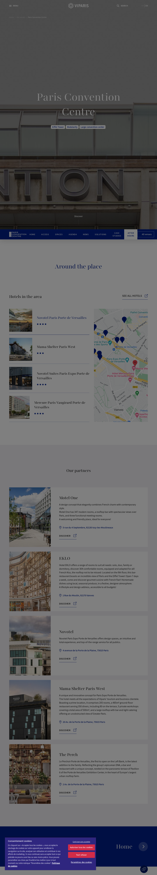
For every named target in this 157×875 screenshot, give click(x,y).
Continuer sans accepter (81, 842)
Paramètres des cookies (81, 862)
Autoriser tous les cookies (81, 847)
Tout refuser (81, 855)
